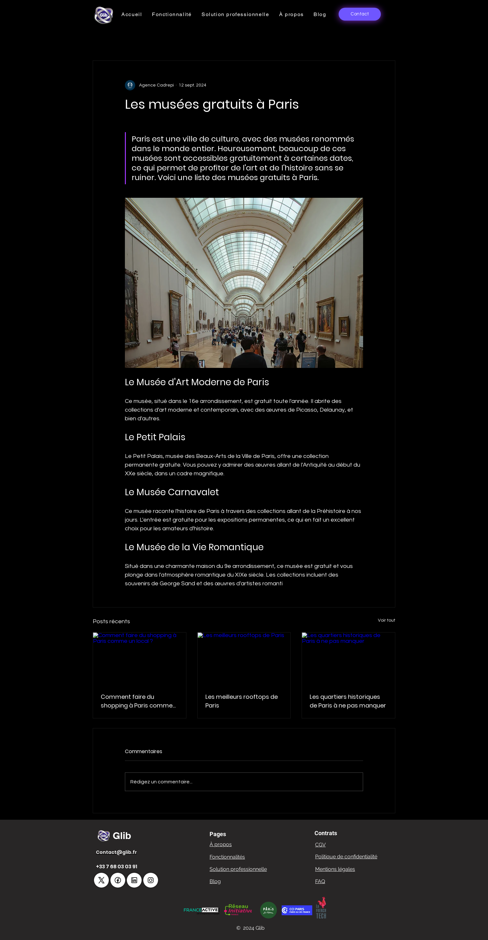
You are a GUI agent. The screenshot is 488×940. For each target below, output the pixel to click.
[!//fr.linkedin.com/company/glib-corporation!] (134, 880)
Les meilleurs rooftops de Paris (241, 701)
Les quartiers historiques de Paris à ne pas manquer (348, 701)
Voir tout (386, 620)
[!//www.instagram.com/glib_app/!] (150, 880)
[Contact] (360, 14)
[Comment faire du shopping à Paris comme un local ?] (139, 659)
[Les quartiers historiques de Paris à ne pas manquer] (348, 659)
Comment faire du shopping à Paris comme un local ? (137, 701)
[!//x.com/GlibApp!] (101, 880)
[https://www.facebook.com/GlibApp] (117, 880)
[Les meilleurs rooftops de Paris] (244, 659)
